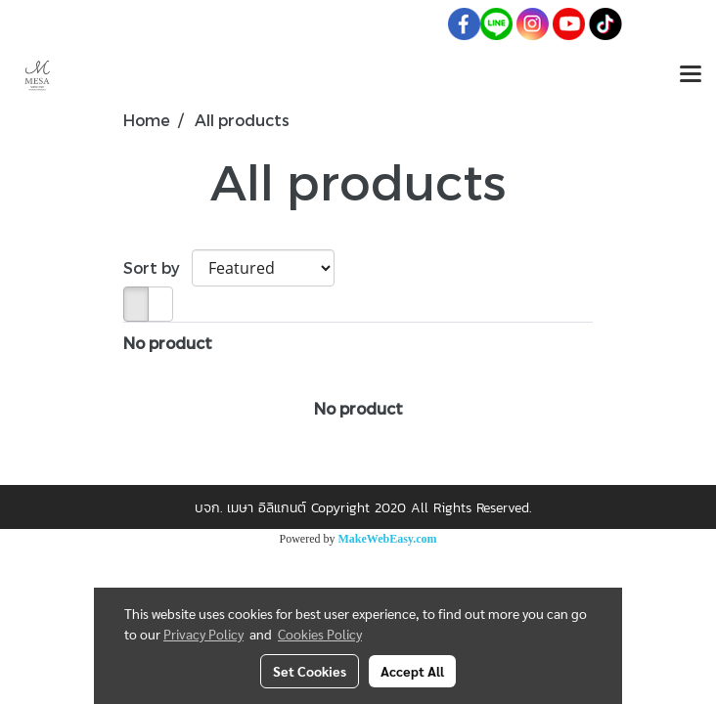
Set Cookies (309, 671)
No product (167, 342)
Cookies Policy (320, 633)
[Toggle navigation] (690, 75)
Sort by (157, 267)
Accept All (412, 671)
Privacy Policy (203, 633)
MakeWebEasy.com (387, 539)
